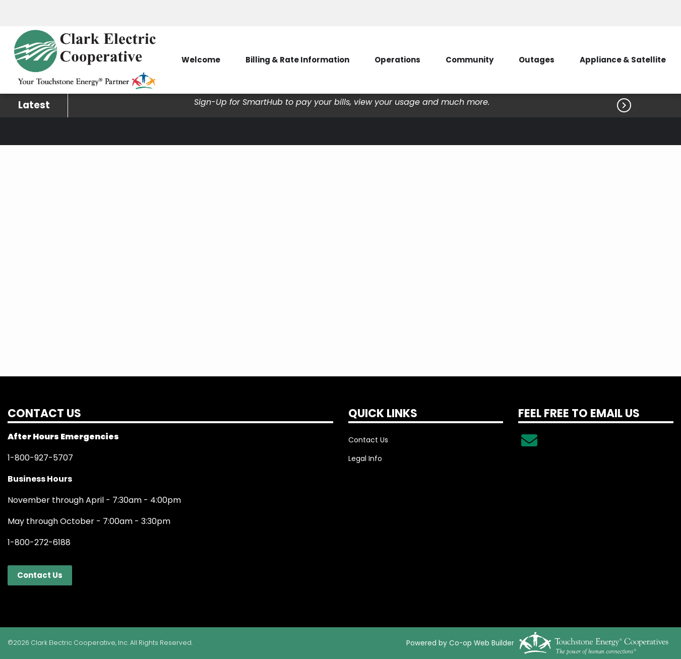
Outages (536, 59)
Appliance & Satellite (623, 59)
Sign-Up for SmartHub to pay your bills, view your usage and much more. (341, 102)
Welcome (200, 59)
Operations (397, 59)
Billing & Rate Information (297, 59)
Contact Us (40, 575)
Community (469, 59)
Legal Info (365, 458)
